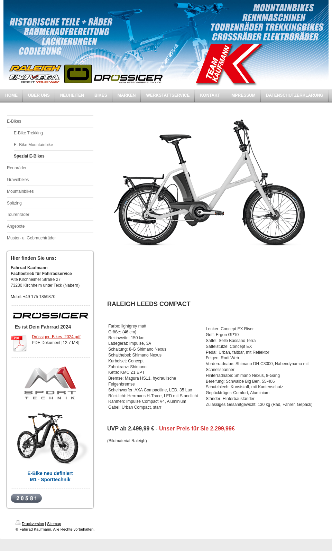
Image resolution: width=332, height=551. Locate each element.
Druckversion (30, 524)
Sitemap (54, 524)
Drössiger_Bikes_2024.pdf (56, 336)
